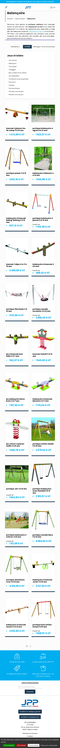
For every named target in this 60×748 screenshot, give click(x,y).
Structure (12, 82)
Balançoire (12, 63)
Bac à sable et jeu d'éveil (17, 73)
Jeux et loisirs (15, 55)
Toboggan (12, 70)
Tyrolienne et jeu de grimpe (18, 79)
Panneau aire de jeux (16, 91)
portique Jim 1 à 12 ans (16, 489)
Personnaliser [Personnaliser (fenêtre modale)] (33, 745)
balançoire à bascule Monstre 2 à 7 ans (42, 400)
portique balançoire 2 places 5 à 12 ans (43, 219)
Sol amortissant (14, 88)
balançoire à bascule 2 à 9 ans (43, 265)
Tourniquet (13, 66)
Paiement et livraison (30, 733)
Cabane (11, 85)
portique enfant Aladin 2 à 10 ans (43, 445)
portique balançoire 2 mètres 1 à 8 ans (16, 536)
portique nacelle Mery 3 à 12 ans (43, 536)
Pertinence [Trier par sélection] (15, 47)
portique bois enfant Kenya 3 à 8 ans (42, 625)
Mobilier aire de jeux (16, 95)
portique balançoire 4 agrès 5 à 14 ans (43, 129)
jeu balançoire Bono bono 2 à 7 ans (15, 400)
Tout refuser (21, 745)
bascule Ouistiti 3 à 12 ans (42, 355)
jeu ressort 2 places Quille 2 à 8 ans (15, 445)
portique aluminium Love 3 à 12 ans (15, 581)
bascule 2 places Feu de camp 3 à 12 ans (15, 129)
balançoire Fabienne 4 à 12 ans (43, 174)
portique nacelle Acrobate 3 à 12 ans (41, 310)
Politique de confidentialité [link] (48, 745)
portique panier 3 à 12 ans (16, 174)
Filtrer (27, 47)
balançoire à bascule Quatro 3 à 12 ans (16, 625)
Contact (30, 736)
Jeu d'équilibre (14, 76)
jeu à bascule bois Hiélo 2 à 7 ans (14, 355)
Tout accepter (9, 745)
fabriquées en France (36, 31)
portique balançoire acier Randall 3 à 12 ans (42, 491)
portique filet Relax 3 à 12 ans (16, 310)
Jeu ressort (13, 60)
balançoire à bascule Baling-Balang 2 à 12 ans (16, 220)
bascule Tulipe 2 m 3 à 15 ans (16, 265)
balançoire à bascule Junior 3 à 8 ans (42, 581)
